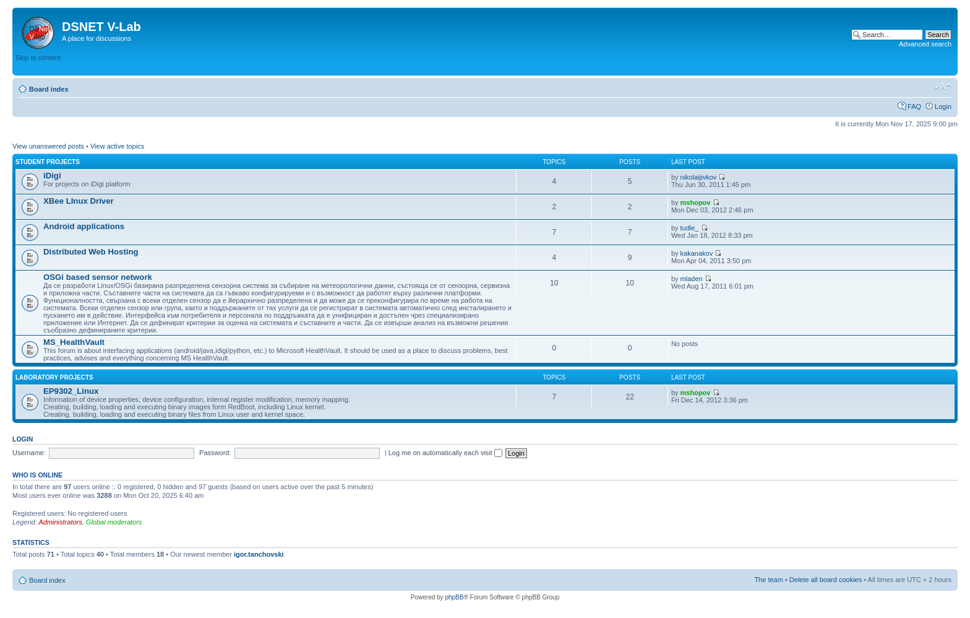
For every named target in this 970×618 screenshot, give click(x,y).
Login (943, 106)
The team (768, 579)
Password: (215, 452)
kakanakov (696, 253)
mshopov (695, 202)
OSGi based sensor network (97, 277)
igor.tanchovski (259, 554)
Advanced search (925, 44)
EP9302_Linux (70, 391)
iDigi (52, 175)
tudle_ (689, 228)
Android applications (83, 226)
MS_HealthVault (74, 342)
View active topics (117, 146)
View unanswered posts (48, 146)
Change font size (942, 86)
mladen (691, 278)
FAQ (914, 106)
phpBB (454, 597)
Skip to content (38, 57)
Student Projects (47, 162)
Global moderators (114, 522)
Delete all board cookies (825, 579)
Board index (49, 89)
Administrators (60, 522)
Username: (29, 452)
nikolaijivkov (698, 177)
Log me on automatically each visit (445, 452)
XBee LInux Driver (78, 201)
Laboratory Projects (54, 377)
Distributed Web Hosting (91, 251)
